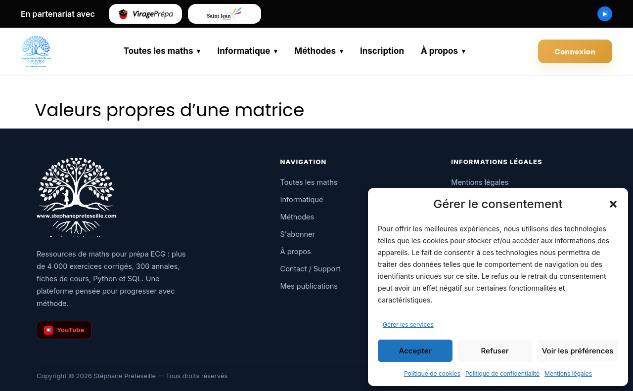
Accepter (415, 350)
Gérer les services (408, 324)
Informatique (243, 51)
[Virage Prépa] (145, 14)
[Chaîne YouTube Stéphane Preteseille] (604, 13)
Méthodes (315, 51)
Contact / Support (310, 268)
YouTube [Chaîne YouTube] (64, 330)
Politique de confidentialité (502, 373)
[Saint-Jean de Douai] (224, 14)
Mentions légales (568, 373)
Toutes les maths (158, 51)
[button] (613, 204)
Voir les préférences (577, 350)
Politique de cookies (432, 373)
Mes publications (309, 286)
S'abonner (297, 234)
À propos (439, 51)
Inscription (382, 51)
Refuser (495, 350)
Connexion (575, 51)
